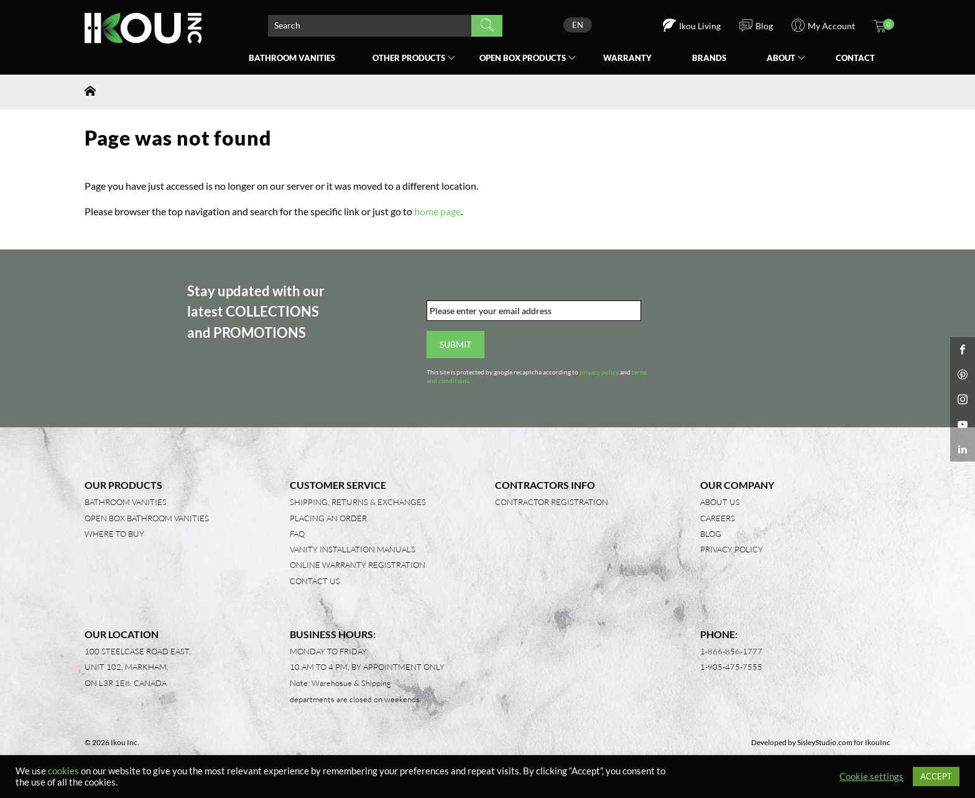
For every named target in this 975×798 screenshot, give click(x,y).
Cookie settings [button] (871, 776)
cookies (63, 771)
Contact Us (315, 581)
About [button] (781, 58)
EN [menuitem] (577, 25)
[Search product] (370, 26)
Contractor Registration (551, 502)
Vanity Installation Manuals (352, 549)
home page (437, 211)
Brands (709, 58)
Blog (710, 534)
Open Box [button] (522, 58)
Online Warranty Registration (357, 565)
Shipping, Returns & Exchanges (358, 502)
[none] (577, 24)
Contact (855, 58)
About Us (720, 502)
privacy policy (599, 372)
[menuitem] (577, 24)
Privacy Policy (731, 549)
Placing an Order (328, 518)
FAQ (297, 534)
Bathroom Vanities (292, 58)
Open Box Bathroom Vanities (147, 518)
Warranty (627, 58)
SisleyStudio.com (825, 742)
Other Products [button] (408, 58)
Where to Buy (114, 534)
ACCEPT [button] (936, 776)
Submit (455, 344)
